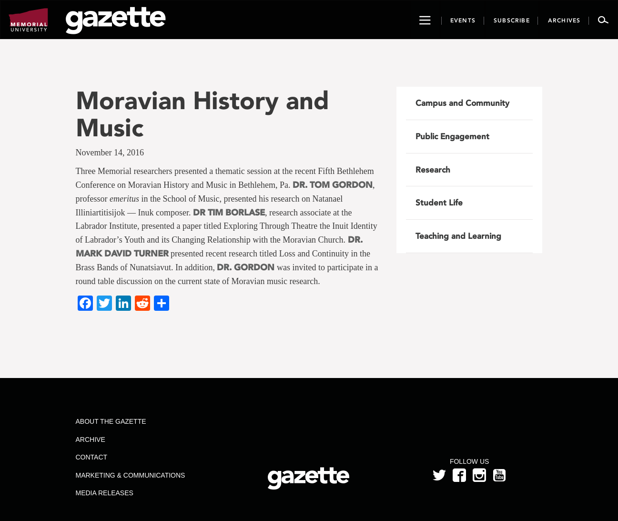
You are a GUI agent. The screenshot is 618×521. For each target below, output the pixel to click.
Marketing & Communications (130, 475)
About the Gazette (110, 421)
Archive (90, 439)
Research (432, 169)
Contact (91, 457)
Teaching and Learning (458, 236)
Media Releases (104, 493)
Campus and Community (462, 103)
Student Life (439, 202)
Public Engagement (452, 136)
